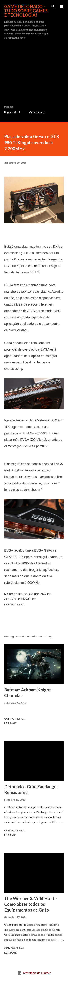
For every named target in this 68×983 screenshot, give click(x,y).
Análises (46, 593)
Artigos (10, 598)
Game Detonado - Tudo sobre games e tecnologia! (26, 11)
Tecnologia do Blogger (34, 973)
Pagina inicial (12, 112)
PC (34, 598)
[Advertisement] (34, 73)
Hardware (24, 598)
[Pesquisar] (53, 6)
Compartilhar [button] (14, 604)
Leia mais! (10, 723)
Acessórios (31, 593)
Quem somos (37, 112)
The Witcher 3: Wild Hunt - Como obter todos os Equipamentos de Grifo (30, 904)
